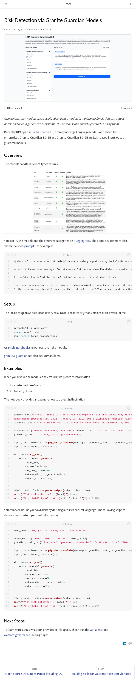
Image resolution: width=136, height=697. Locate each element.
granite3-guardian (15, 356)
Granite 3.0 (46, 132)
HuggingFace (81, 241)
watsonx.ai (96, 630)
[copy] (129, 255)
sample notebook (17, 348)
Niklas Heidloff (14, 108)
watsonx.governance (17, 635)
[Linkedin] (125, 643)
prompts (29, 246)
